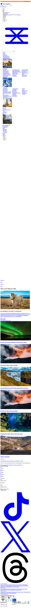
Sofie (1, 286)
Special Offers (21, 1)
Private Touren (20, 592)
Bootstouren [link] (24, 71)
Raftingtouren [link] (24, 76)
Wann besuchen (3, 461)
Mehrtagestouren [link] (6, 56)
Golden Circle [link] (5, 89)
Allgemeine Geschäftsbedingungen (7, 585)
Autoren (1, 284)
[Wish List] (4, 8)
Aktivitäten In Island (4, 589)
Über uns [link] (4, 112)
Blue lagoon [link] (14, 91)
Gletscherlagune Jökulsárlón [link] (15, 89)
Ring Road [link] (14, 93)
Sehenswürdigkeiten (12, 589)
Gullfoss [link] (23, 88)
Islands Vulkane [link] (15, 73)
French (15, 472)
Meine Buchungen (3, 588)
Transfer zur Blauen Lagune (22, 588)
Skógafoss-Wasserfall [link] (16, 92)
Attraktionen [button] (5, 87)
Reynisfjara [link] (14, 90)
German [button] (15, 468)
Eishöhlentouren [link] (6, 70)
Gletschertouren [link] (6, 71)
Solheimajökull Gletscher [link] (25, 91)
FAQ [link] (4, 110)
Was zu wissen (20, 461)
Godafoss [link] (23, 93)
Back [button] (4, 128)
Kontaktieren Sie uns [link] (6, 109)
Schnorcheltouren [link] (6, 72)
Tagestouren (9, 592)
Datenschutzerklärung (24, 585)
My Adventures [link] (3, 6)
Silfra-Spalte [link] (5, 90)
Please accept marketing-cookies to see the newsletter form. (11, 464)
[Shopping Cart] (4, 10)
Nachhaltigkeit (25, 584)
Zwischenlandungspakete (11, 593)
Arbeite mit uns (11, 595)
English (15, 470)
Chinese (15, 476)
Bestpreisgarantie (17, 585)
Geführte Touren (3, 593)
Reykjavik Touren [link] (25, 72)
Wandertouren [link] (5, 76)
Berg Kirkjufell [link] (5, 95)
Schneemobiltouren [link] (15, 70)
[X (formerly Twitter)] (15, 552)
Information (6, 584)
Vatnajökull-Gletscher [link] (7, 92)
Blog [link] (4, 113)
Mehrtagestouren (14, 592)
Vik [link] (3, 93)
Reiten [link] (23, 73)
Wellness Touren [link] (25, 70)
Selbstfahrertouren (26, 592)
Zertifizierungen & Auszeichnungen (15, 584)
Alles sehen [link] (5, 77)
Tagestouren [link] (5, 54)
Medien (2, 586)
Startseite (2, 280)
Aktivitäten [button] (5, 68)
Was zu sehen (14, 461)
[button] (3, 11)
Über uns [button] (4, 107)
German (15, 474)
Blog (1, 282)
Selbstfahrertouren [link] (6, 57)
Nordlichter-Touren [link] (6, 73)
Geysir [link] (23, 89)
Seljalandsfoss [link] (24, 92)
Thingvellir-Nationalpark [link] (14, 96)
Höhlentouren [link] (14, 72)
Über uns (2, 584)
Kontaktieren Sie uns (4, 595)
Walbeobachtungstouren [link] (16, 71)
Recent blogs (2, 320)
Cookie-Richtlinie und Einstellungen (12, 586)
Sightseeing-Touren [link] (16, 69)
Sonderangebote (3, 592)
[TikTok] (15, 520)
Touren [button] (4, 52)
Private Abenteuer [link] (6, 58)
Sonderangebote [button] (6, 125)
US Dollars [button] (15, 478)
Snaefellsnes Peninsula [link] (7, 91)
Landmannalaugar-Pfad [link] (7, 96)
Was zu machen (9, 461)
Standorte (18, 589)
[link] (5, 129)
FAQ (5, 586)
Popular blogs (8, 320)
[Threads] (15, 582)
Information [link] (5, 111)
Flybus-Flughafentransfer (12, 588)
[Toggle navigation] (17, 49)
